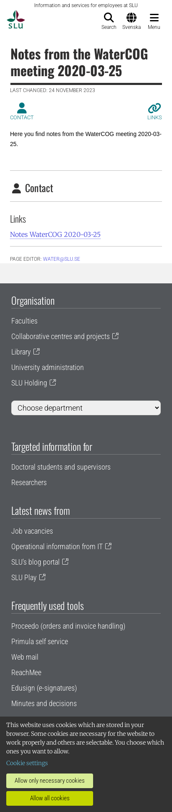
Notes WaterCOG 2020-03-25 (55, 234)
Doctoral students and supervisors (61, 467)
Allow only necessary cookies (50, 780)
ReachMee (26, 672)
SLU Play (24, 577)
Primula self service (39, 641)
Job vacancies (32, 531)
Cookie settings (27, 763)
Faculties (24, 320)
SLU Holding (29, 382)
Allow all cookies (50, 798)
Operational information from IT (57, 546)
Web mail (24, 657)
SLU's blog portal (35, 562)
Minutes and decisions (44, 703)
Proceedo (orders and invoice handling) (68, 626)
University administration (47, 367)
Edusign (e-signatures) (44, 688)
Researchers (29, 482)
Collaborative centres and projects (60, 336)
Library (21, 351)
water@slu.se (61, 259)
